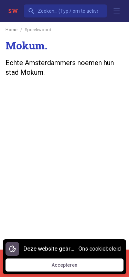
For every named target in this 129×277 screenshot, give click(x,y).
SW (13, 10)
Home (12, 29)
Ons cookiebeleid (99, 248)
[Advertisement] (64, 166)
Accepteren (71, 266)
